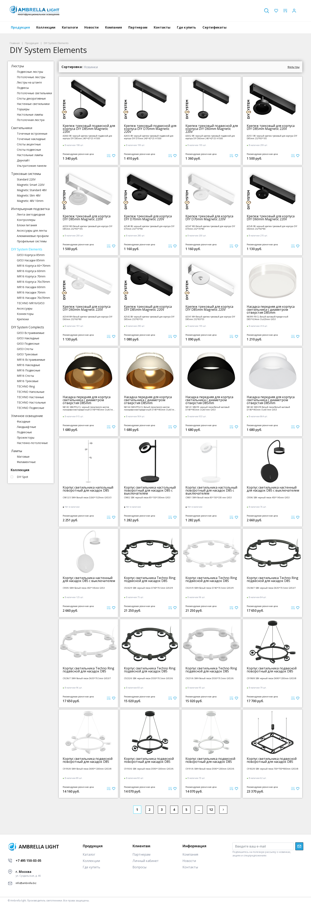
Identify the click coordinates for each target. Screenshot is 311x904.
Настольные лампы (30, 114)
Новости (91, 27)
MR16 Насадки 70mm (31, 292)
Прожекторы (25, 437)
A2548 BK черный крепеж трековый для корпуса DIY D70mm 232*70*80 (149, 227)
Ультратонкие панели (31, 166)
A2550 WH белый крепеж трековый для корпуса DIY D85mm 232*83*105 (87, 227)
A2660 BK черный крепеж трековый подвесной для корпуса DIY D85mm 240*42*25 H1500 (87, 137)
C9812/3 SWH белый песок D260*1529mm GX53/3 (87, 497)
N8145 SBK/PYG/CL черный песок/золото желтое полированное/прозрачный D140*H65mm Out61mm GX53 (89, 408)
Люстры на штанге (29, 82)
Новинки (91, 67)
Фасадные (23, 421)
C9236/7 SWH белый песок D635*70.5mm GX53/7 (87, 678)
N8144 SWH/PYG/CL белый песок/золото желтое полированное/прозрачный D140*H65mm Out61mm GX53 (150, 408)
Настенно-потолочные (32, 443)
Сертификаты (215, 27)
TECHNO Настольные (31, 402)
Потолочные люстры (31, 77)
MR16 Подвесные (28, 370)
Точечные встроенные (32, 133)
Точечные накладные (31, 139)
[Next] (223, 810)
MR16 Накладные (28, 365)
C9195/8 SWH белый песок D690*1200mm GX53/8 (87, 769)
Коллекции (46, 27)
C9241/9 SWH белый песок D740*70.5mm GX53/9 (209, 588)
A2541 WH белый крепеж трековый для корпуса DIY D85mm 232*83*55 (210, 317)
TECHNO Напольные (30, 392)
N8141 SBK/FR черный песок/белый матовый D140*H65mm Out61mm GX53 (207, 408)
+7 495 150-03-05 (28, 860)
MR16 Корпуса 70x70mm (33, 282)
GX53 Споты (25, 349)
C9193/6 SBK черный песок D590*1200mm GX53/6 (149, 769)
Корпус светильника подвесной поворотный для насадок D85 (272, 670)
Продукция (20, 27)
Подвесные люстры (30, 72)
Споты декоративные (31, 98)
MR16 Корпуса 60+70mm (33, 265)
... (199, 809)
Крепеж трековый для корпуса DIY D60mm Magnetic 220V (271, 218)
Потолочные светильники (34, 93)
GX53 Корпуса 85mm (31, 255)
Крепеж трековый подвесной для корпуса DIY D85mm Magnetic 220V (89, 128)
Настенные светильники (33, 104)
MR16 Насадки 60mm (31, 287)
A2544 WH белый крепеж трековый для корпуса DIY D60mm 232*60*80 (87, 317)
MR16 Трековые (27, 381)
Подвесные (24, 432)
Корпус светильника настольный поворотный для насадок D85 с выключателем (150, 490)
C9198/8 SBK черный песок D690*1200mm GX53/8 (271, 678)
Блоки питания (27, 225)
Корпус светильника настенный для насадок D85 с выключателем (273, 489)
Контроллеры (26, 220)
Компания (113, 27)
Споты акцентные (29, 144)
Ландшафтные (26, 427)
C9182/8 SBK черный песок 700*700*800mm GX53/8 (272, 769)
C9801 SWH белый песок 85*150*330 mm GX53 (208, 497)
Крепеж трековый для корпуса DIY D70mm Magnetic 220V (148, 218)
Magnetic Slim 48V (28, 195)
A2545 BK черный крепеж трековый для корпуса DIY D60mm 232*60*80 (272, 227)
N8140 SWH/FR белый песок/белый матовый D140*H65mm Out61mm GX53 (268, 408)
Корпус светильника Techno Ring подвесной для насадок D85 (150, 579)
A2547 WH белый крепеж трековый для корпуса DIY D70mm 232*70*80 (210, 227)
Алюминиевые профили (33, 236)
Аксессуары (24, 308)
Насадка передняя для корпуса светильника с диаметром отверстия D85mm (271, 309)
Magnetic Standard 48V (32, 190)
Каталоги (70, 27)
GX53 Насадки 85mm (31, 260)
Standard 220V (26, 179)
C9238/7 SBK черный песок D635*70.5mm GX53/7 (271, 588)
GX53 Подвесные (28, 343)
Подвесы (23, 88)
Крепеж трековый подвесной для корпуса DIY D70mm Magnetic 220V (150, 128)
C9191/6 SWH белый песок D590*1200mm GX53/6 (209, 769)
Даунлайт (23, 160)
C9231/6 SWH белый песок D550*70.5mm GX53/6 (209, 678)
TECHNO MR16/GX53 (30, 303)
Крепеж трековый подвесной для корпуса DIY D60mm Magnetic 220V (211, 128)
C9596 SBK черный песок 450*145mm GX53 (268, 497)
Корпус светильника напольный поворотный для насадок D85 (88, 489)
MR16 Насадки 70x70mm (33, 298)
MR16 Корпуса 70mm (31, 276)
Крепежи (23, 319)
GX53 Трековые (27, 354)
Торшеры (23, 109)
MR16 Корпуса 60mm (31, 271)
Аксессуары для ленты (32, 230)
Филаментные (26, 462)
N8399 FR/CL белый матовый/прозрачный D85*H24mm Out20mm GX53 (267, 317)
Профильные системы (32, 241)
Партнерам (137, 27)
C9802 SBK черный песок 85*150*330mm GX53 (147, 497)
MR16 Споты (25, 376)
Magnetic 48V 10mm (30, 201)
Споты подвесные (29, 149)
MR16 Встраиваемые (31, 359)
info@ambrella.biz (26, 883)
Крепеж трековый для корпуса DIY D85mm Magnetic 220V (271, 127)
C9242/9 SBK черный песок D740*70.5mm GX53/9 (148, 588)
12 (211, 809)
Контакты (162, 27)
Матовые (23, 456)
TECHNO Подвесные (30, 408)
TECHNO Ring (26, 386)
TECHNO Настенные (30, 397)
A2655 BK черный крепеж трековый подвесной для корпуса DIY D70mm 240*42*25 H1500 (148, 137)
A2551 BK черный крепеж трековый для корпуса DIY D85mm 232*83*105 (272, 137)
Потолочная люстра (30, 120)
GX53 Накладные (28, 338)
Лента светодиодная (31, 214)
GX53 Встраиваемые (30, 333)
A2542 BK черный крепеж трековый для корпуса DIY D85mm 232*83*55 (149, 317)
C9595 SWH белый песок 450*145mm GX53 (84, 588)
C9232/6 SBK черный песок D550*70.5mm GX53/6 (148, 678)
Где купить (186, 27)
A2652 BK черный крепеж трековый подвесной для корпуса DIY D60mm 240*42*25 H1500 (210, 137)
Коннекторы (25, 314)
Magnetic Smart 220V (30, 185)
